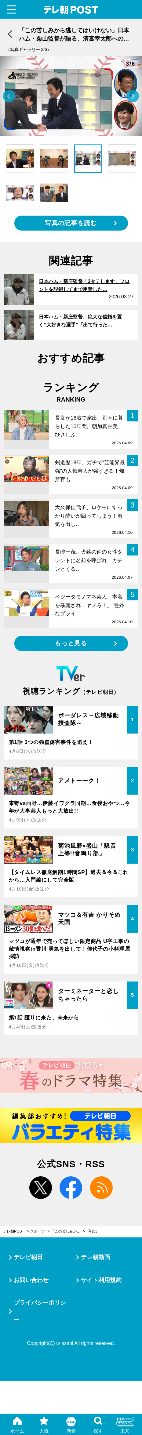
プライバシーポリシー (40, 1311)
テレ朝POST (71, 9)
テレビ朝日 (28, 1257)
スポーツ (37, 1231)
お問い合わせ (31, 1280)
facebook (71, 1187)
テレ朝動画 (95, 1257)
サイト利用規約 (101, 1280)
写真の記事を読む (71, 223)
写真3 (92, 1231)
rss (101, 1187)
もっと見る (71, 643)
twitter (40, 1187)
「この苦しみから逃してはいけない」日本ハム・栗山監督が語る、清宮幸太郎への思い (68, 1231)
